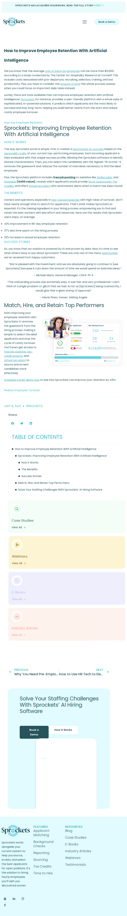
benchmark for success (88, 149)
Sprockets (27, 99)
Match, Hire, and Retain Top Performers (43, 483)
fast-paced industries (65, 200)
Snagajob (10, 182)
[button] (12, 423)
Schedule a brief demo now (22, 380)
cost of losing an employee (62, 71)
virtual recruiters (39, 186)
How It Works (29, 462)
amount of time (70, 84)
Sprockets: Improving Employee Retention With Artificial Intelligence (62, 456)
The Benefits (29, 469)
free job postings (15, 352)
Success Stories (31, 476)
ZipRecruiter (105, 177)
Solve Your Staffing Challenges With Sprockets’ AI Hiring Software (60, 490)
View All (19, 527)
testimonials (110, 253)
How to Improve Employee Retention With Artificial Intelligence (55, 449)
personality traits (15, 153)
